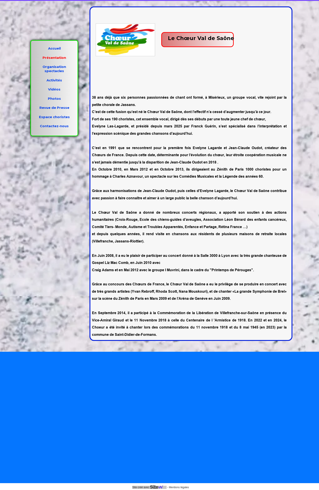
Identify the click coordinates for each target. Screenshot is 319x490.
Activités (54, 80)
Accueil (54, 48)
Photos (54, 98)
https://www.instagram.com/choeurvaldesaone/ (85, 446)
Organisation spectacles (54, 69)
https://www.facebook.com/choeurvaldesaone (83, 427)
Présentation (54, 58)
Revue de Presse (54, 108)
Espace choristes (54, 117)
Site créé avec (149, 487)
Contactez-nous (54, 126)
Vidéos (54, 89)
